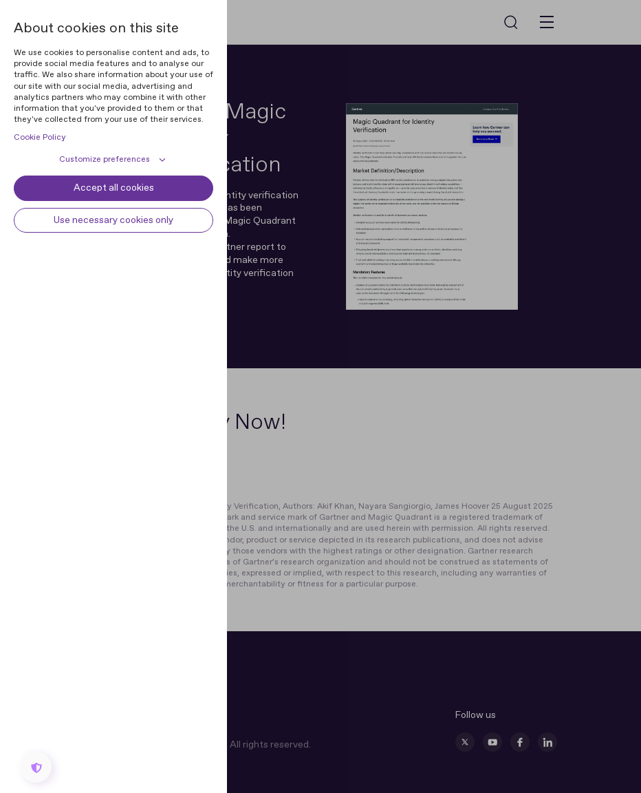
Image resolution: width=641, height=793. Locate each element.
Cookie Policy (40, 137)
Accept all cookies (114, 188)
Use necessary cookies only (113, 220)
